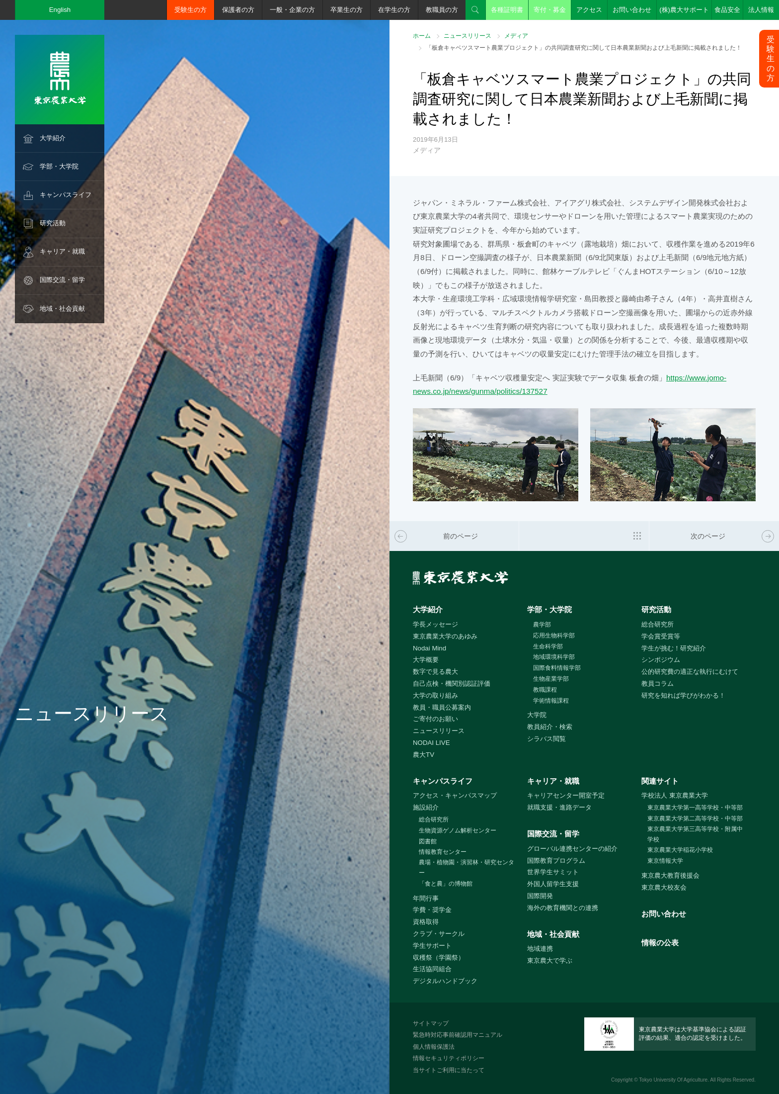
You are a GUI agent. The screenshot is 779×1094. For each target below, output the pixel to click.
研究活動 (53, 223)
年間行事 (426, 898)
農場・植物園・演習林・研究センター (466, 867)
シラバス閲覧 (546, 738)
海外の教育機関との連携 (562, 908)
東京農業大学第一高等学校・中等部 (695, 807)
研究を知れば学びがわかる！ (683, 695)
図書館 (428, 841)
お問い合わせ (632, 9)
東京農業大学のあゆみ (445, 636)
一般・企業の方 (292, 9)
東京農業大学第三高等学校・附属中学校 (695, 834)
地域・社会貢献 (62, 308)
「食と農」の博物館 (445, 883)
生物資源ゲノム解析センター (457, 830)
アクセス (589, 9)
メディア (516, 35)
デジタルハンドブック (445, 981)
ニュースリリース (467, 35)
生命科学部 (548, 646)
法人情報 (761, 9)
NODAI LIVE (431, 742)
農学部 (542, 624)
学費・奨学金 (432, 909)
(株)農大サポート (684, 9)
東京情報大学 (665, 860)
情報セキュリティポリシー (448, 1058)
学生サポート (432, 945)
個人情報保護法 (434, 1046)
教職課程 (545, 689)
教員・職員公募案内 (442, 707)
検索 (475, 10)
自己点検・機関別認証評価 (451, 683)
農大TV (423, 754)
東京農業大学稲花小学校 (680, 849)
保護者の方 (238, 9)
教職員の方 (442, 9)
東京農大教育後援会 (670, 875)
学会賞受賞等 (660, 636)
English (60, 9)
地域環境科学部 (554, 656)
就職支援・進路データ (559, 807)
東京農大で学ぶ (549, 960)
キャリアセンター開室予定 (566, 795)
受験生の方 (190, 9)
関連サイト (660, 781)
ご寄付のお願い (435, 719)
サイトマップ (431, 1023)
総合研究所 (657, 624)
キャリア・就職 (62, 251)
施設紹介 (426, 807)
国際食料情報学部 (557, 667)
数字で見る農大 (435, 671)
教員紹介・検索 (549, 726)
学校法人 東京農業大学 (674, 795)
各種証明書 (507, 9)
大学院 (536, 715)
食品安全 (727, 9)
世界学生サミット (553, 872)
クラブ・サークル (439, 933)
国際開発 (540, 896)
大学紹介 (53, 138)
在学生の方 (394, 9)
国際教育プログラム (556, 860)
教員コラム (657, 683)
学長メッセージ (435, 624)
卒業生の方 (346, 9)
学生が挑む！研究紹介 (673, 648)
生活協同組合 (432, 969)
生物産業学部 (551, 678)
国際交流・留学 (62, 279)
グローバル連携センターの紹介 (572, 848)
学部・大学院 (59, 166)
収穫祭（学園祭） (439, 957)
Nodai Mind (429, 648)
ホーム (422, 35)
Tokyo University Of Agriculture (673, 1080)
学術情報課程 (551, 700)
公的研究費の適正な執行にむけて (689, 671)
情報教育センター (443, 851)
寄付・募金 (550, 9)
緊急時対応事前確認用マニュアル (457, 1034)
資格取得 (426, 921)
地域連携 (540, 948)
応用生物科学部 (554, 635)
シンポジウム (660, 659)
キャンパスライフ (65, 194)
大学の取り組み (435, 695)
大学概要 (426, 659)
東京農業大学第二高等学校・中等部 (695, 818)
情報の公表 (660, 942)
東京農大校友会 (664, 887)
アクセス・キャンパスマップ (455, 795)
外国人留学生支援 (553, 884)
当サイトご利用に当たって (448, 1070)
